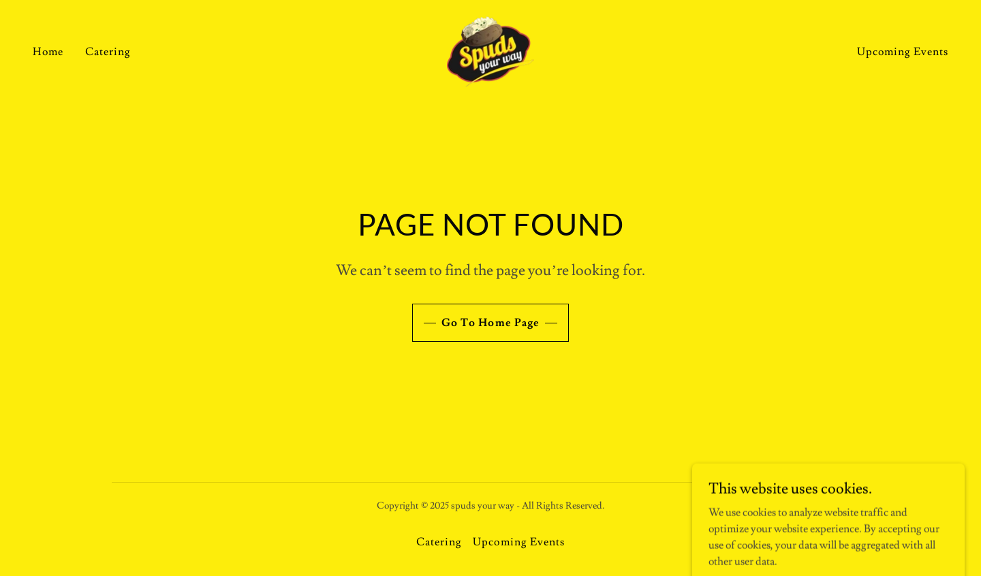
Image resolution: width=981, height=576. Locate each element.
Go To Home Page (490, 323)
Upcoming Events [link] (902, 52)
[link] (490, 49)
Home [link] (48, 52)
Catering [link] (108, 52)
